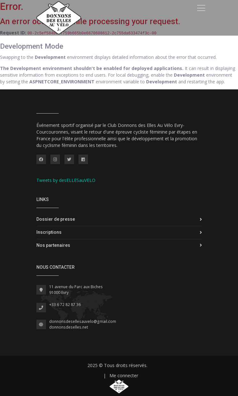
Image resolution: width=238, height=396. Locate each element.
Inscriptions (49, 232)
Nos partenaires (53, 245)
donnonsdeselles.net (68, 327)
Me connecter (123, 375)
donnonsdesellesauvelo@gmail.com (82, 321)
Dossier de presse (55, 219)
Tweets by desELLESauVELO (65, 180)
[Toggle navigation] (201, 8)
